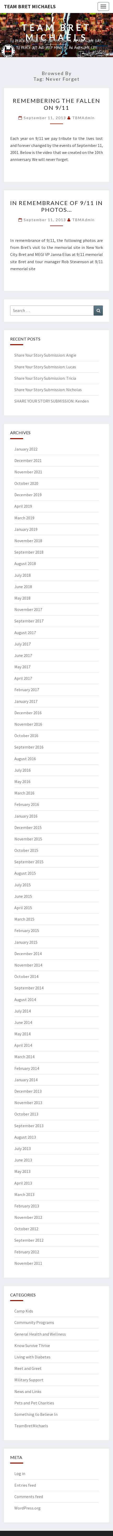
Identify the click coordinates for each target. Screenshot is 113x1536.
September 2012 (28, 1240)
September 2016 (28, 747)
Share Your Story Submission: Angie (45, 355)
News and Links (27, 1391)
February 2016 (26, 804)
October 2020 (26, 483)
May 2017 (22, 666)
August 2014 (25, 999)
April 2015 (23, 907)
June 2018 (23, 586)
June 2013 (23, 1160)
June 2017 (23, 655)
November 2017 (28, 609)
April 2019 (23, 506)
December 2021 (28, 460)
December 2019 (28, 494)
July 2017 (22, 644)
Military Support (28, 1379)
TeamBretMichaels (31, 1425)
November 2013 (28, 1102)
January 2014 (25, 1079)
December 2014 (28, 953)
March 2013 (24, 1194)
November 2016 (28, 724)
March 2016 (24, 793)
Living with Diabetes (32, 1357)
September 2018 (28, 552)
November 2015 (28, 838)
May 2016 (22, 781)
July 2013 (22, 1148)
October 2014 (26, 976)
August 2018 (25, 563)
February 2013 (26, 1205)
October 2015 (26, 850)
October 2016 (26, 735)
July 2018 (22, 575)
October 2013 (26, 1114)
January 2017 (25, 701)
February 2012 (26, 1251)
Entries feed (25, 1485)
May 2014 (22, 1033)
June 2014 (23, 1022)
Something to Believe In (36, 1414)
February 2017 (26, 689)
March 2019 (24, 517)
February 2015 (26, 930)
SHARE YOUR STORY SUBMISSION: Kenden (51, 401)
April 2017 (23, 678)
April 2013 (23, 1183)
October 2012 (26, 1228)
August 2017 (25, 632)
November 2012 (28, 1217)
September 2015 (28, 861)
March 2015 (24, 919)
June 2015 (23, 896)
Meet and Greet (28, 1368)
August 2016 (25, 758)
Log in (19, 1473)
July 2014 (22, 1011)
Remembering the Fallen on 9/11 (56, 104)
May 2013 (22, 1171)
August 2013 (25, 1137)
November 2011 (28, 1263)
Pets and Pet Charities (34, 1402)
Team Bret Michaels (30, 6)
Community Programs (34, 1322)
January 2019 (25, 529)
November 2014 (28, 965)
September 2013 (28, 1125)
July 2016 (22, 770)
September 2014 (28, 987)
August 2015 (25, 873)
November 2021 (28, 471)
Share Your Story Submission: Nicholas (48, 389)
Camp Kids (23, 1311)
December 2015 (28, 827)
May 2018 (22, 598)
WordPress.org (27, 1508)
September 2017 (28, 620)
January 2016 (25, 816)
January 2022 (25, 449)
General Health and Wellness (40, 1334)
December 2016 (28, 712)
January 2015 (25, 942)
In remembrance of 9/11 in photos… (56, 206)
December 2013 (28, 1091)
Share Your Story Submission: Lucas (45, 366)
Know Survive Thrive (32, 1345)
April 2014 (23, 1045)
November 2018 (28, 540)
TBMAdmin (83, 117)
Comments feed (28, 1496)
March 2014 (24, 1056)
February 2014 (26, 1068)
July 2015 (22, 884)
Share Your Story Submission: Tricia (45, 378)
